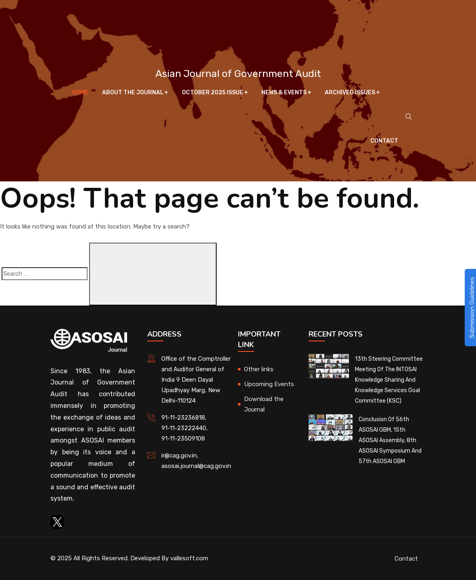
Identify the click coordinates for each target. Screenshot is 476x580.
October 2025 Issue (212, 92)
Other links (258, 369)
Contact (384, 140)
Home (81, 92)
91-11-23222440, (184, 428)
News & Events (284, 92)
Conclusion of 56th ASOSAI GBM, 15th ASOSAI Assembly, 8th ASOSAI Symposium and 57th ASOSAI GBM (390, 440)
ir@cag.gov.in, (179, 455)
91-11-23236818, (184, 417)
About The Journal (133, 92)
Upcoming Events (269, 384)
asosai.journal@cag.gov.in (196, 466)
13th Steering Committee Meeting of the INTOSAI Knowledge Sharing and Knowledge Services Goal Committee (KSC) (389, 379)
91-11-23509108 (183, 438)
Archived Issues (350, 92)
